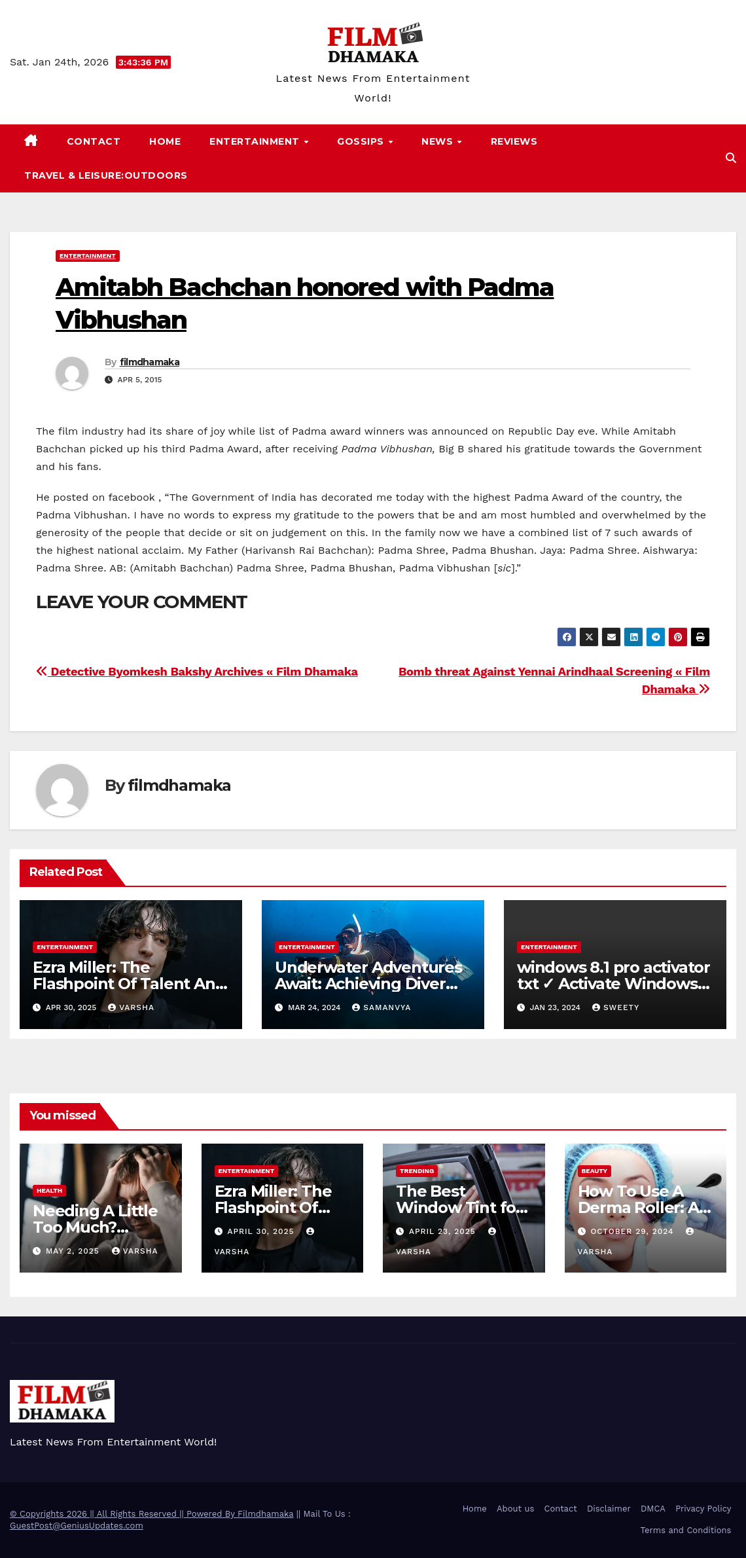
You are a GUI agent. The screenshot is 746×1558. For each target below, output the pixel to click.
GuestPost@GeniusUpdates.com (76, 1526)
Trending (417, 1170)
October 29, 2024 (633, 1231)
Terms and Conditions (686, 1530)
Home (165, 141)
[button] (731, 158)
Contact (94, 141)
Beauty (595, 1170)
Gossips (362, 141)
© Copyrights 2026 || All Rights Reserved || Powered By (124, 1514)
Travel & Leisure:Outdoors (106, 175)
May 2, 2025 (74, 1251)
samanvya (381, 1007)
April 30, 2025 (262, 1231)
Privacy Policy (703, 1508)
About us (515, 1508)
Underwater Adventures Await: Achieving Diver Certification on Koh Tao (368, 983)
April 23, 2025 (444, 1231)
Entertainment (255, 141)
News (438, 141)
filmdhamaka (149, 362)
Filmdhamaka (265, 1514)
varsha (131, 1007)
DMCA (653, 1508)
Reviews (514, 141)
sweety (615, 1007)
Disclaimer (609, 1508)
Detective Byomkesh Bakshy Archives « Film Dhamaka (197, 671)
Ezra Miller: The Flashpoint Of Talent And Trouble (129, 983)
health (49, 1190)
